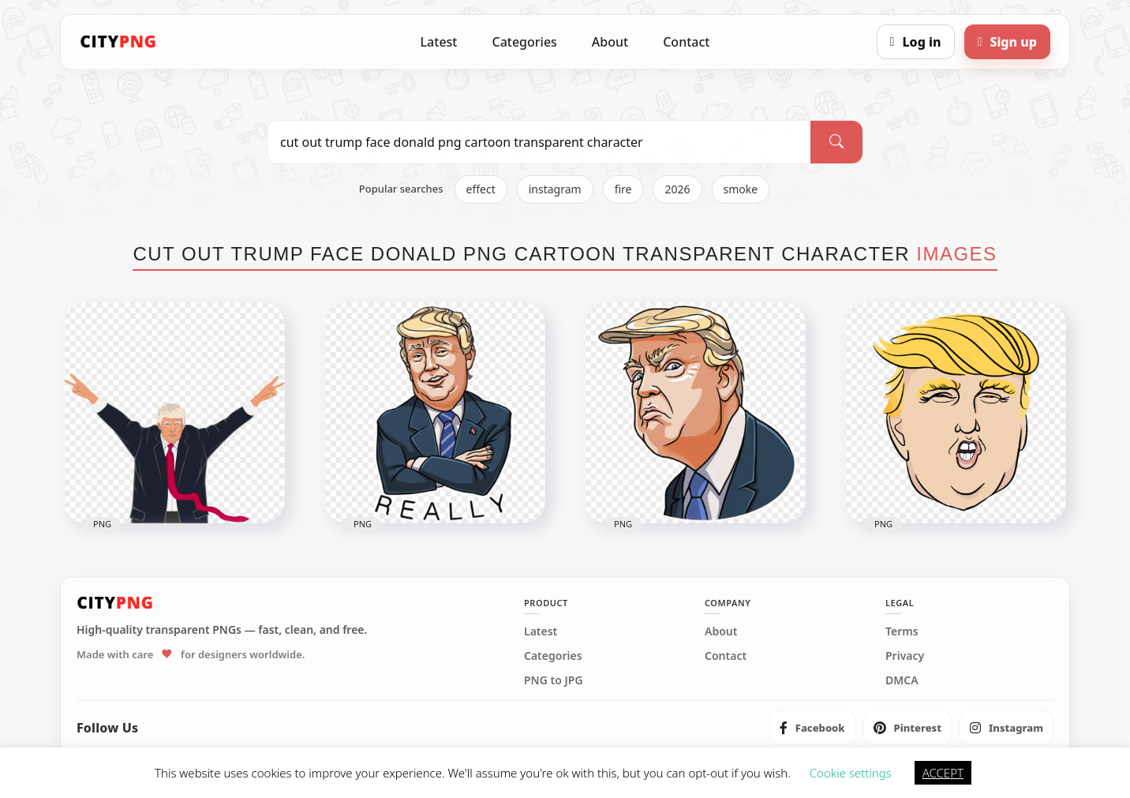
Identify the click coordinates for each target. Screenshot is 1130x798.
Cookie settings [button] (851, 773)
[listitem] (812, 727)
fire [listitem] (623, 189)
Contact (686, 42)
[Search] (836, 142)
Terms (902, 631)
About (610, 42)
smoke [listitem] (741, 189)
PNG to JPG (553, 680)
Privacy (904, 656)
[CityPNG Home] (118, 42)
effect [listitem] (481, 189)
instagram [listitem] (555, 189)
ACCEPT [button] (942, 773)
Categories (524, 42)
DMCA (902, 680)
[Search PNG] (539, 142)
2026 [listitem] (677, 189)
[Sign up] (1007, 41)
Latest (439, 42)
